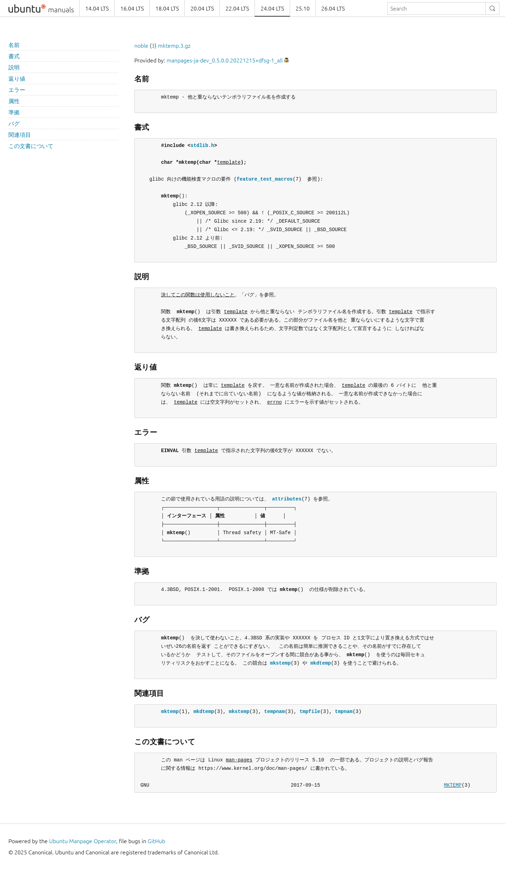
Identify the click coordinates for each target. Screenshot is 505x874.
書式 (14, 56)
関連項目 (19, 135)
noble (141, 45)
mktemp (170, 711)
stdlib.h (202, 145)
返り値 (16, 78)
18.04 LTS (167, 8)
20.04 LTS (202, 8)
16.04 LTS (132, 8)
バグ (14, 123)
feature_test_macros (265, 179)
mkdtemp (320, 663)
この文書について (30, 146)
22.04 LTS (237, 8)
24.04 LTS (272, 8)
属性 (14, 101)
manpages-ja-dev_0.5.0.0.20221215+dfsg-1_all (225, 60)
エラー (16, 90)
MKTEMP (453, 785)
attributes (287, 499)
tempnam (274, 711)
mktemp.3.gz (174, 45)
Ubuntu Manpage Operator (82, 841)
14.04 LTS (97, 8)
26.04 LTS (333, 8)
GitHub (156, 841)
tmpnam (343, 711)
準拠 (14, 112)
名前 (14, 45)
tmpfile (309, 711)
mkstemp (280, 663)
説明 (14, 67)
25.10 (303, 8)
